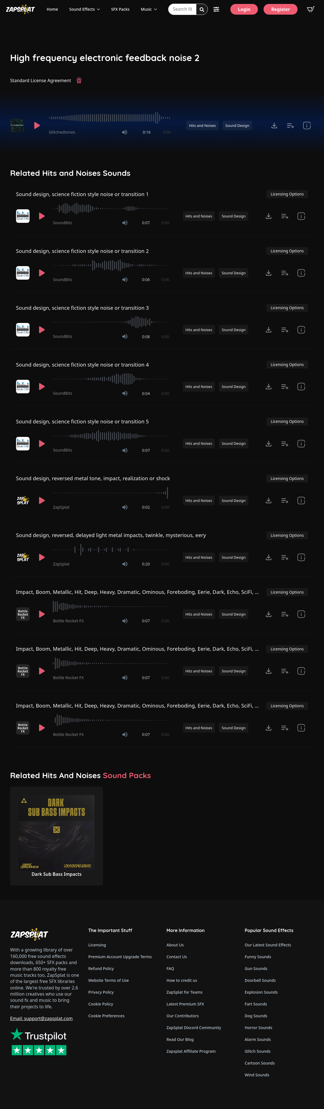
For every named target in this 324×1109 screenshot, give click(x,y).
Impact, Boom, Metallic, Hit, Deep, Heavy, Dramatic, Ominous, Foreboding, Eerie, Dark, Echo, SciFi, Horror (143, 592)
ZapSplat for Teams (184, 992)
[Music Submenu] (157, 9)
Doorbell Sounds (260, 980)
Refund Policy (101, 968)
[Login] (244, 9)
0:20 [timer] (146, 564)
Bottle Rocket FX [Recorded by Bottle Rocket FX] (68, 620)
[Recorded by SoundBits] (23, 216)
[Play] (37, 125)
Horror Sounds (258, 1027)
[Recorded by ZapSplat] (23, 500)
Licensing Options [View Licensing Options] (287, 194)
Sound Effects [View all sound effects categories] (82, 9)
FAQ (170, 968)
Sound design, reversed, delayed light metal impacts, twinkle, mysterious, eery (111, 535)
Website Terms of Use (108, 980)
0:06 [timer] (146, 279)
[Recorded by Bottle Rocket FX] (23, 614)
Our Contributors (182, 1015)
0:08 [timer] (146, 336)
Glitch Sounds (258, 1051)
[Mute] (124, 132)
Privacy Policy (101, 992)
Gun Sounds (256, 968)
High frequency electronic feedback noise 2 (105, 57)
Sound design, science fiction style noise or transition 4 (82, 364)
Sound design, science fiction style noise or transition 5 (82, 421)
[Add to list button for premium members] (290, 125)
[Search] (202, 9)
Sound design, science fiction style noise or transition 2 (82, 251)
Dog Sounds (256, 1015)
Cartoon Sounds (260, 1063)
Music (146, 9)
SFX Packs (120, 9)
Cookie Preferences (106, 1015)
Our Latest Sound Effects (268, 945)
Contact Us (176, 956)
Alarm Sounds (258, 1039)
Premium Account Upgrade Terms (120, 956)
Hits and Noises (202, 125)
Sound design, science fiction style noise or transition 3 (82, 307)
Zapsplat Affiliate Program (191, 1051)
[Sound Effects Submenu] (100, 9)
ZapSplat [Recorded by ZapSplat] (61, 507)
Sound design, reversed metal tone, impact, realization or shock (93, 478)
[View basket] (310, 9)
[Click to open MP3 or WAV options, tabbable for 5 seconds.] (274, 125)
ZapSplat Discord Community (193, 1027)
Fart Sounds (256, 1004)
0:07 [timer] (146, 222)
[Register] (281, 9)
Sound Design (237, 125)
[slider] (110, 118)
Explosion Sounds (261, 992)
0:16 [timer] (146, 132)
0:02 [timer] (146, 507)
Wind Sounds (257, 1074)
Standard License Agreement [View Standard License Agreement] (40, 80)
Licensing (97, 945)
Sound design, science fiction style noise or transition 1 (82, 194)
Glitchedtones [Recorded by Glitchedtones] (62, 132)
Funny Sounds (258, 956)
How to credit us (181, 980)
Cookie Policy (100, 1004)
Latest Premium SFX (185, 1004)
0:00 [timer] (167, 132)
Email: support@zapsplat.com (41, 1018)
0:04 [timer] (146, 393)
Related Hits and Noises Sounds (70, 173)
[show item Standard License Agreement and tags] (307, 125)
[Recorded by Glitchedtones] (18, 125)
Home (52, 9)
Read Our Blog (180, 1039)
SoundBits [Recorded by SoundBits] (62, 222)
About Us (175, 945)
